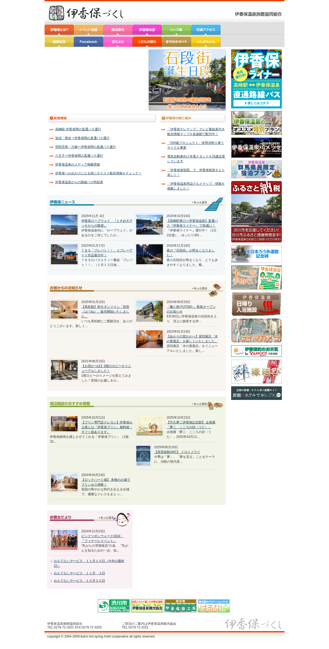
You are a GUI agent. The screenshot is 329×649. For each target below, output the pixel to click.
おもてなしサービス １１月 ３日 (79, 573)
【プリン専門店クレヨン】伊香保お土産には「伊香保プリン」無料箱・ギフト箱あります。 (107, 427)
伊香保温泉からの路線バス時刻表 (79, 182)
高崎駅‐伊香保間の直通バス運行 (78, 129)
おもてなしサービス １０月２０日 (79, 581)
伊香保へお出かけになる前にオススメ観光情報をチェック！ (98, 173)
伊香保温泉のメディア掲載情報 (77, 164)
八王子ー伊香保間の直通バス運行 (79, 156)
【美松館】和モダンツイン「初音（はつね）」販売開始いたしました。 (105, 311)
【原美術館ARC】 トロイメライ (177, 452)
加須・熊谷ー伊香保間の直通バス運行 (82, 138)
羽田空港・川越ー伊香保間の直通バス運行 (85, 147)
